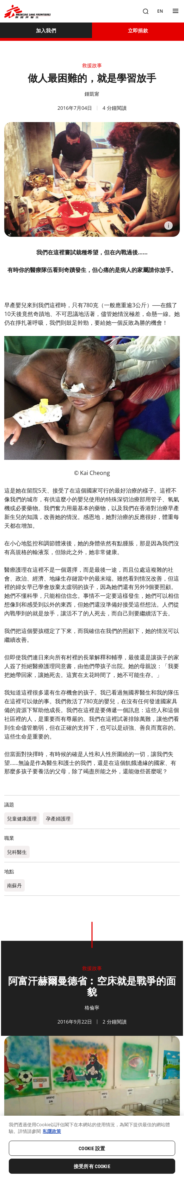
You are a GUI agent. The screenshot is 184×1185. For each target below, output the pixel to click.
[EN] (160, 11)
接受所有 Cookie (92, 1166)
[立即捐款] (138, 30)
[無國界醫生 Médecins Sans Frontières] (27, 11)
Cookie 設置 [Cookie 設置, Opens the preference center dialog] (92, 1148)
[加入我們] (46, 30)
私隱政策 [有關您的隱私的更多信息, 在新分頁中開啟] (52, 1131)
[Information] (168, 225)
